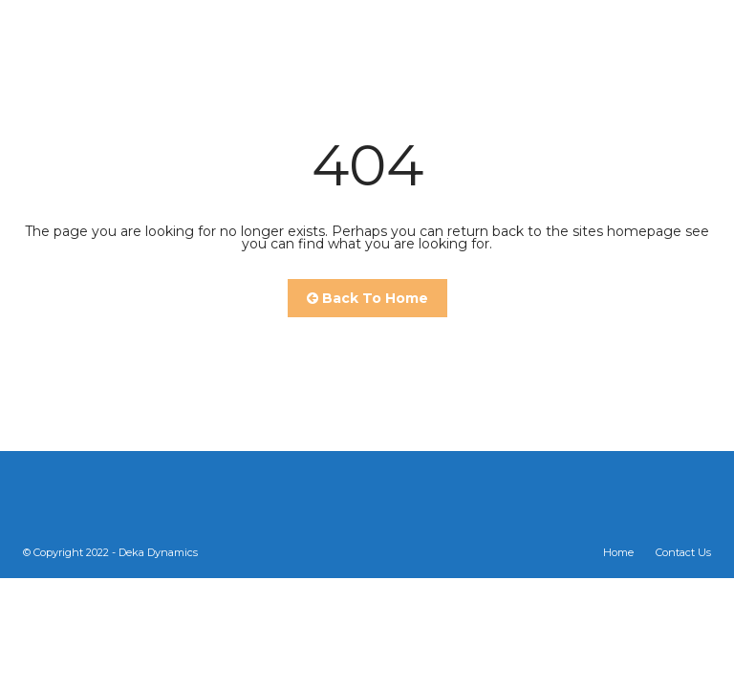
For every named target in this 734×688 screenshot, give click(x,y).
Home (618, 552)
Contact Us (683, 552)
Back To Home (367, 298)
